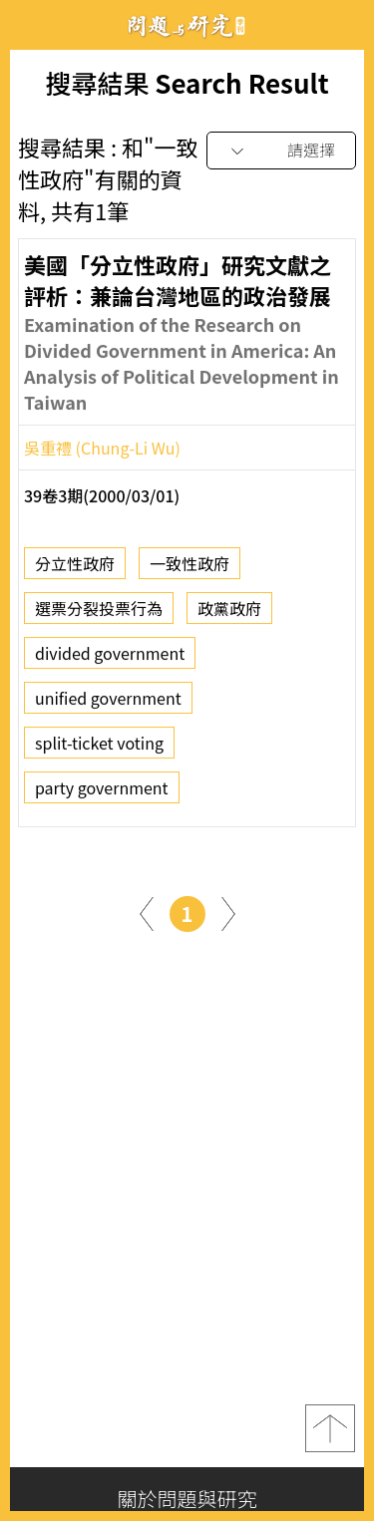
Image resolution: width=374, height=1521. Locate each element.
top (330, 1428)
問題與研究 (187, 25)
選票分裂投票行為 (99, 614)
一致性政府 (189, 569)
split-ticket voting (99, 748)
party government (102, 793)
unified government (108, 704)
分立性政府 (75, 569)
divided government (110, 659)
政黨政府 (229, 614)
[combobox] (281, 151)
